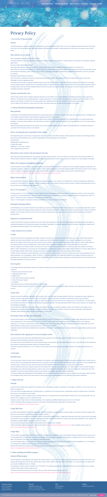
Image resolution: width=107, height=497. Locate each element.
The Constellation (61, 4)
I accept (101, 495)
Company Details (59, 486)
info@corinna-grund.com (88, 486)
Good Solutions (47, 4)
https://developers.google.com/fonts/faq (59, 425)
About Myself (74, 4)
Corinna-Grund (20, 3)
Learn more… (93, 495)
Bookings (84, 4)
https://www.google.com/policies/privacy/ (23, 427)
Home (100, 4)
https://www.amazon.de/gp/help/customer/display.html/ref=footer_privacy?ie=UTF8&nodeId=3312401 (40, 472)
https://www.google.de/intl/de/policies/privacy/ (25, 448)
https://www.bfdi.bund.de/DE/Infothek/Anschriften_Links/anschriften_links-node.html (36, 173)
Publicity (93, 4)
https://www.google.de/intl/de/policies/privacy (25, 404)
